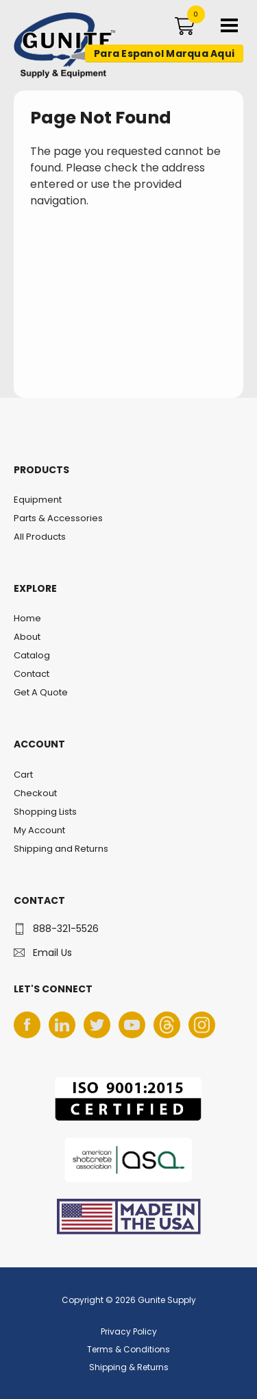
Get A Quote (41, 692)
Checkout (35, 793)
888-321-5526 (66, 928)
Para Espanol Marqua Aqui (164, 53)
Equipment (38, 499)
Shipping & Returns (129, 1367)
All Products (40, 536)
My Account (39, 830)
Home (27, 618)
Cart (23, 774)
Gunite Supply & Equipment (56, 77)
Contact (31, 673)
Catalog (32, 655)
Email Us (52, 952)
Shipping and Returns (61, 848)
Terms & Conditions (128, 1349)
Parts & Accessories (58, 518)
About (27, 636)
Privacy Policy (129, 1331)
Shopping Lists (45, 811)
